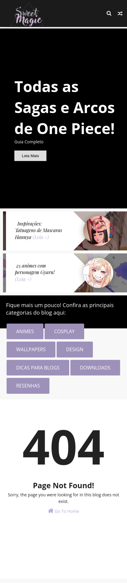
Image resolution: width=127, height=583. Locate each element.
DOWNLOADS (95, 367)
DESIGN (74, 349)
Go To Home (63, 511)
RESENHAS (28, 385)
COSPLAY (64, 331)
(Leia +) (41, 237)
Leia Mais (30, 156)
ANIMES (25, 331)
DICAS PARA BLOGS (38, 367)
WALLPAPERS (31, 349)
